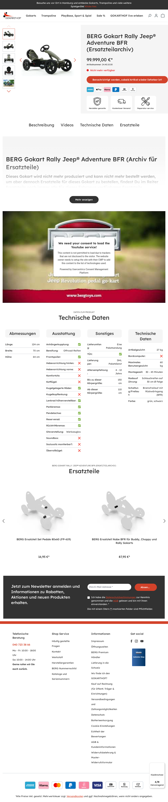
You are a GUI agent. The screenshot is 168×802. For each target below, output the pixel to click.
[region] (84, 521)
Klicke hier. (91, 6)
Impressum (97, 641)
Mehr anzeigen (84, 199)
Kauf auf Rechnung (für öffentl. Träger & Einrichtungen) (102, 688)
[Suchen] (150, 16)
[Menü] (163, 765)
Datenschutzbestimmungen (121, 597)
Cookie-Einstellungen (103, 725)
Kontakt (56, 651)
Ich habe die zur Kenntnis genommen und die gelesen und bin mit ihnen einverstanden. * (120, 601)
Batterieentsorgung (102, 720)
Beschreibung (41, 125)
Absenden (146, 587)
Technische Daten (96, 125)
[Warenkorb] (163, 16)
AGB (115, 600)
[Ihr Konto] (156, 16)
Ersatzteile (129, 125)
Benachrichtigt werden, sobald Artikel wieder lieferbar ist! (127, 79)
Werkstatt (57, 657)
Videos (67, 125)
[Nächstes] (75, 60)
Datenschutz (98, 714)
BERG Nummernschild (64, 668)
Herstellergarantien (63, 662)
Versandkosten (75, 796)
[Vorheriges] (20, 60)
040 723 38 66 (21, 644)
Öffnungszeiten (99, 646)
